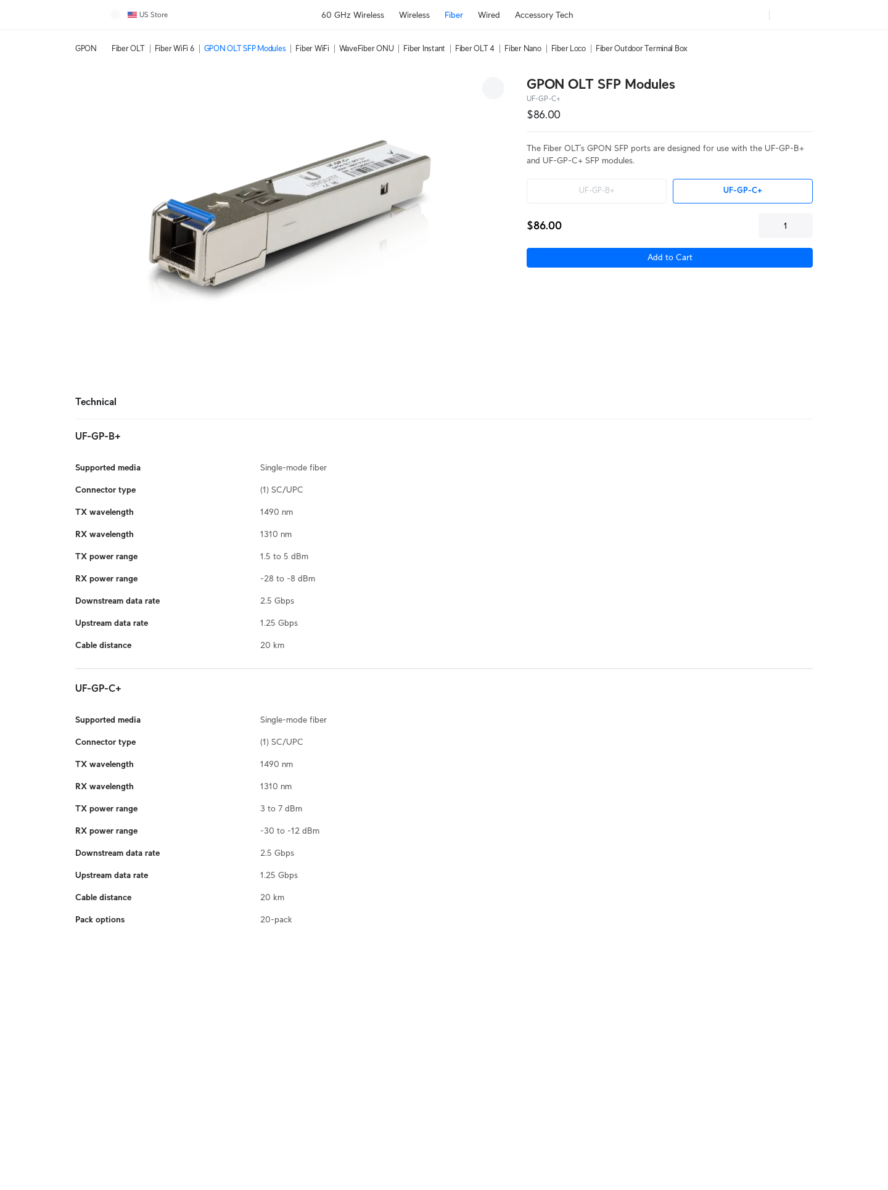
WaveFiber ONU (366, 48)
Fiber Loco (568, 48)
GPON (86, 48)
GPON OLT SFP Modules (245, 48)
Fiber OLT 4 (475, 48)
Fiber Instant (424, 48)
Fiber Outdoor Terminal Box (642, 48)
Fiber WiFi (312, 48)
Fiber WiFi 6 (174, 48)
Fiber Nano (522, 48)
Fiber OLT (128, 48)
